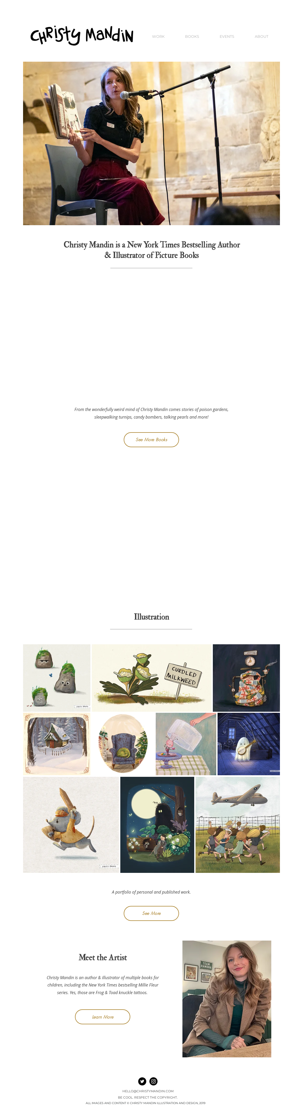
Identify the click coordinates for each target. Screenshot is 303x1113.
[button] (262, 36)
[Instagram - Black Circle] (153, 1081)
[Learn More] (102, 1016)
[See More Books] (151, 439)
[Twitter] (142, 1081)
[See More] (151, 913)
